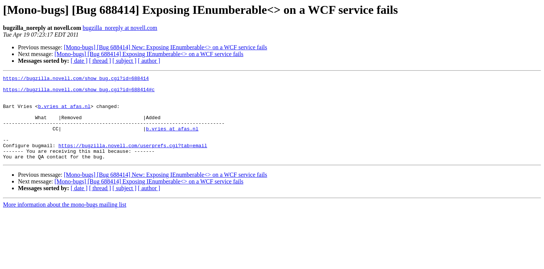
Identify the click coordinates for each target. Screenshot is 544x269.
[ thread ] (100, 61)
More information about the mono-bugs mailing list (64, 221)
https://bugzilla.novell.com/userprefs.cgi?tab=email (132, 160)
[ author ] (149, 61)
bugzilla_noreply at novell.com (120, 28)
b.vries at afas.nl (64, 112)
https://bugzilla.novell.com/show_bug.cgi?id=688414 (76, 79)
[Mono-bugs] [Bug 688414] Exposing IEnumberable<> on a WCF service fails (149, 54)
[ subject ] (124, 61)
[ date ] (79, 61)
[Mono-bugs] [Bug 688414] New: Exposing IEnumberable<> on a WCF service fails (165, 47)
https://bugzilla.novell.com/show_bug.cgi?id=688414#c (79, 92)
